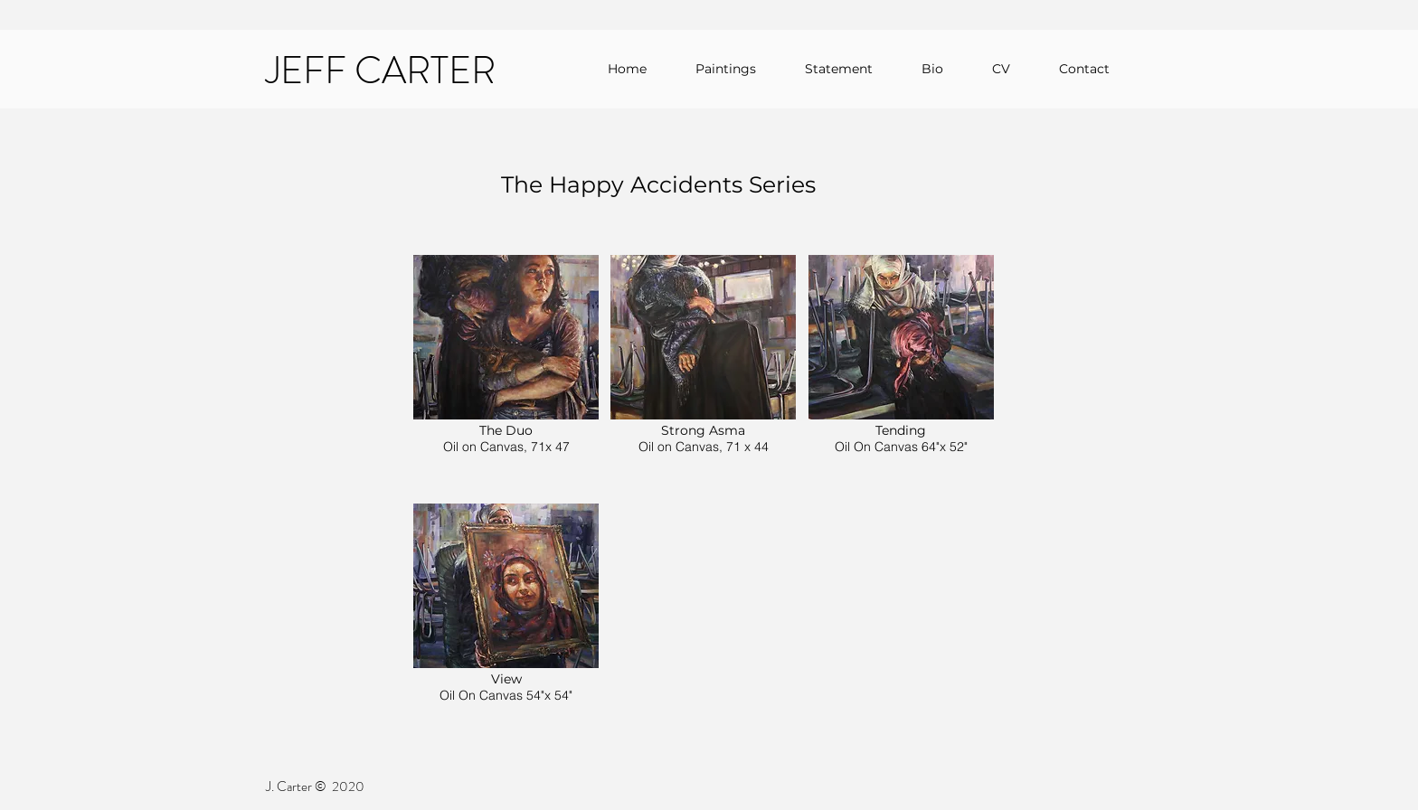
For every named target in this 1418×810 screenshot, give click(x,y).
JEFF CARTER (381, 70)
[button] (506, 373)
